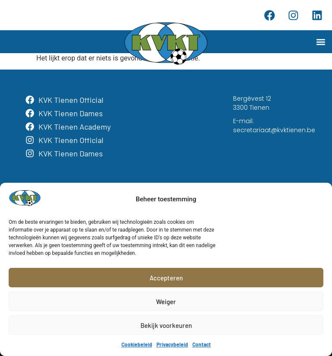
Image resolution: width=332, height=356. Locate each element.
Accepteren (166, 278)
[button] (320, 42)
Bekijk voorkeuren (166, 325)
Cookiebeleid (136, 344)
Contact (201, 344)
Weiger (166, 301)
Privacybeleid (172, 344)
